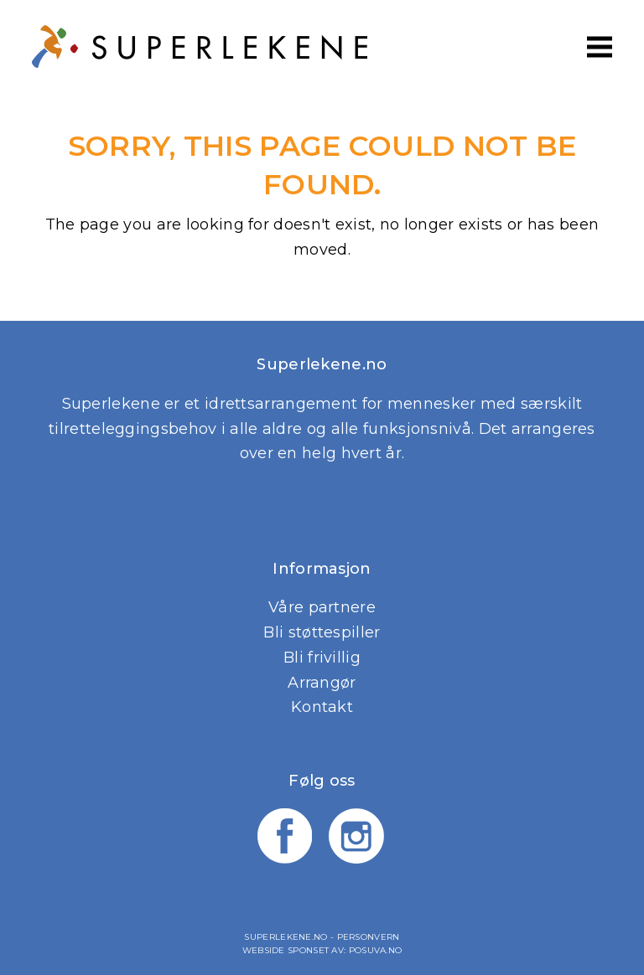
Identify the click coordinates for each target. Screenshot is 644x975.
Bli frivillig (322, 657)
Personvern (368, 936)
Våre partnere (322, 607)
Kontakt (322, 707)
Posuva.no (375, 950)
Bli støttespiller (321, 632)
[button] (599, 46)
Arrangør (322, 682)
